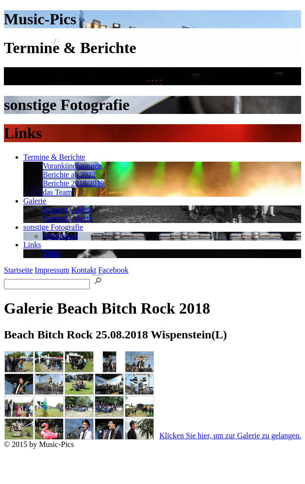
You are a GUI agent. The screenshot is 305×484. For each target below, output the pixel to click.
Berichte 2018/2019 (73, 183)
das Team (57, 192)
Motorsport (60, 236)
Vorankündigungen (72, 166)
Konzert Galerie (68, 209)
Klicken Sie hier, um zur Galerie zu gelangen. (230, 435)
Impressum (52, 270)
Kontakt (84, 270)
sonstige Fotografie (53, 227)
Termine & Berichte (54, 157)
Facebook (113, 270)
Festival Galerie (67, 218)
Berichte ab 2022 (69, 174)
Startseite (18, 270)
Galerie (34, 201)
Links (32, 245)
